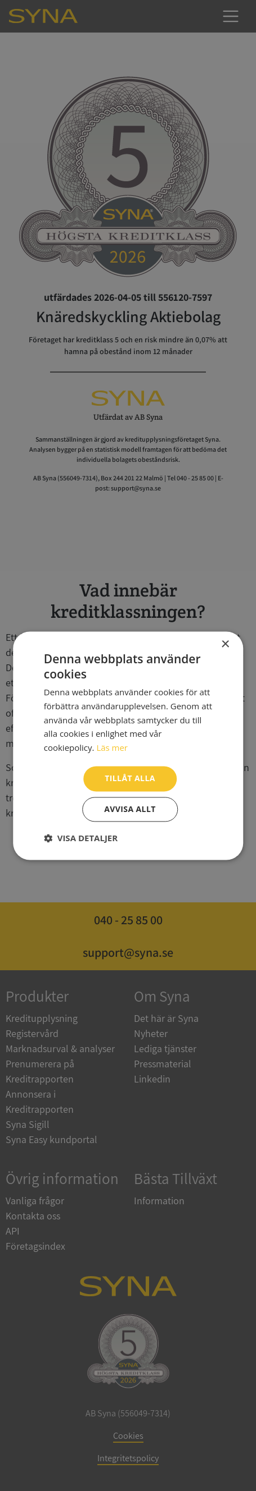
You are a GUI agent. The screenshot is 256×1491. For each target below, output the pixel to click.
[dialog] (128, 745)
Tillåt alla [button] (130, 778)
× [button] (225, 644)
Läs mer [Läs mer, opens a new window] (112, 748)
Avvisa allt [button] (129, 809)
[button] (81, 838)
